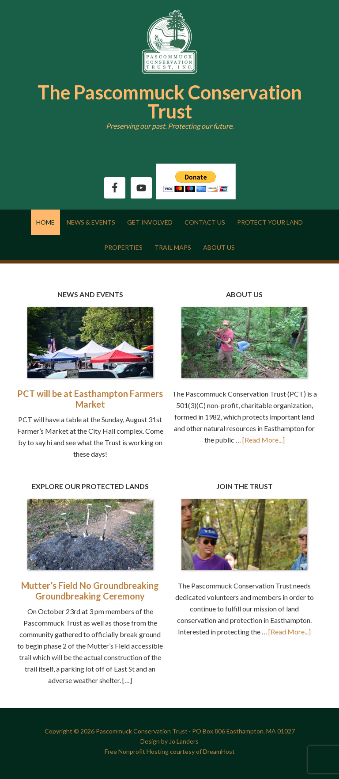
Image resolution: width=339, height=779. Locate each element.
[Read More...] (263, 439)
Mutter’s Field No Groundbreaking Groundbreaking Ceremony (90, 590)
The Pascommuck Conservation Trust (170, 101)
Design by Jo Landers (169, 741)
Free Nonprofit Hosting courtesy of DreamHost (170, 751)
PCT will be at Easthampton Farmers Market (90, 398)
